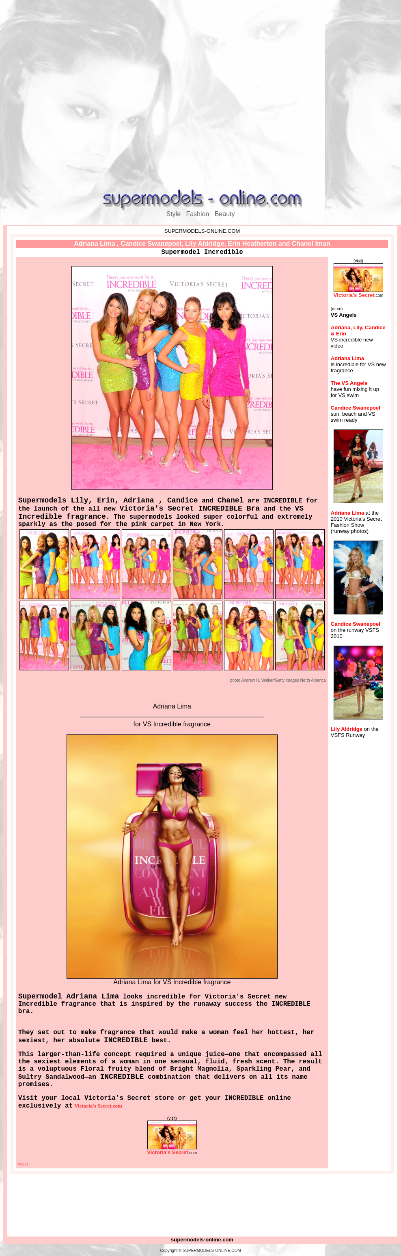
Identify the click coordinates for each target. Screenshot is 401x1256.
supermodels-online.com (202, 1240)
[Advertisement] (199, 95)
